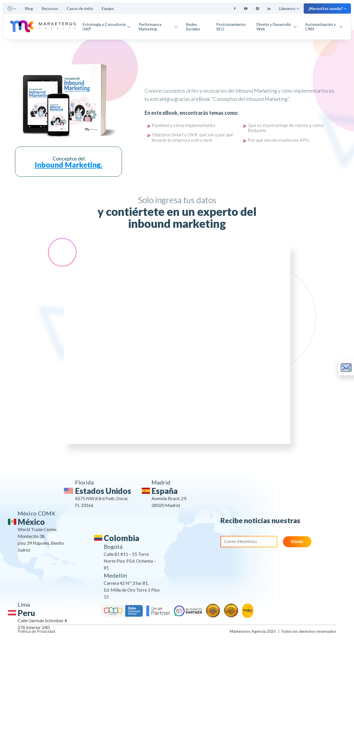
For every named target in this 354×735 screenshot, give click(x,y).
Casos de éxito (80, 8)
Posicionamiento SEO (231, 26)
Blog (29, 8)
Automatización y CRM (323, 26)
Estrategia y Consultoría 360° (106, 26)
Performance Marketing (158, 26)
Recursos (49, 8)
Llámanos (289, 8)
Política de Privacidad (36, 631)
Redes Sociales (193, 26)
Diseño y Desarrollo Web (277, 26)
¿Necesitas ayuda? (327, 8)
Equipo (108, 8)
